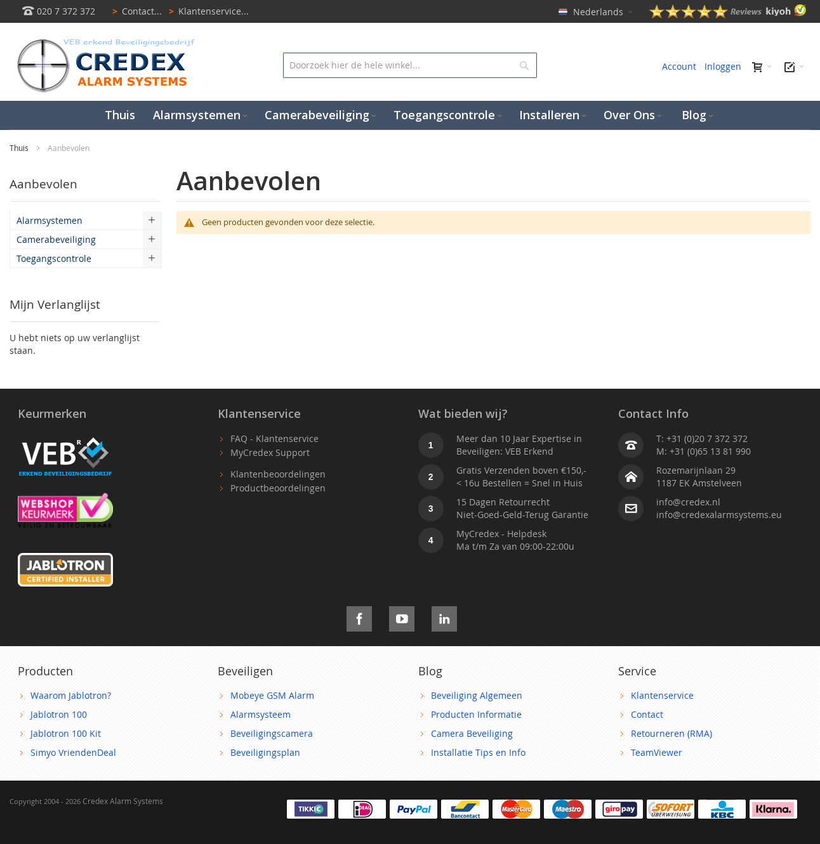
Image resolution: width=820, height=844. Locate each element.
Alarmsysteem (260, 714)
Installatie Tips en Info (478, 752)
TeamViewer (656, 752)
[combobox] (410, 65)
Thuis (20, 148)
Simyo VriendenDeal (73, 752)
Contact (647, 714)
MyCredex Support (270, 452)
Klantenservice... (206, 11)
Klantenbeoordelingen (278, 474)
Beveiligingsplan (265, 752)
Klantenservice (662, 695)
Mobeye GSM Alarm (272, 695)
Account (679, 66)
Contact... (135, 11)
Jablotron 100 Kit (65, 733)
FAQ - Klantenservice (274, 438)
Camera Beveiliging (472, 733)
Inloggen (722, 66)
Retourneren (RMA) (671, 733)
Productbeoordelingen (278, 488)
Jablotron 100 (58, 714)
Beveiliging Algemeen (476, 695)
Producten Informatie (476, 714)
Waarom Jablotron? (70, 695)
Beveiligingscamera (271, 733)
